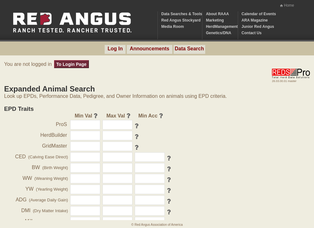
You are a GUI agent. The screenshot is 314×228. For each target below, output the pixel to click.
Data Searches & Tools (181, 14)
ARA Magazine (255, 20)
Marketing (215, 20)
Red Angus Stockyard (180, 20)
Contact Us (252, 33)
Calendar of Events (259, 14)
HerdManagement (222, 26)
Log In (115, 48)
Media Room (172, 26)
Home (289, 5)
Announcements (149, 48)
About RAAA (217, 14)
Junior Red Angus (258, 26)
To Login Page (71, 64)
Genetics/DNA (218, 33)
